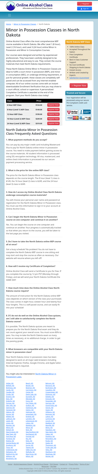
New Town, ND (11, 434)
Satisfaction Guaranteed (79, 78)
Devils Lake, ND (31, 394)
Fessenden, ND (51, 401)
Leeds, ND (9, 421)
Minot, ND (29, 428)
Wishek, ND (50, 456)
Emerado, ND (50, 399)
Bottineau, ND (11, 388)
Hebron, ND (10, 412)
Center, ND (29, 392)
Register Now (78, 85)
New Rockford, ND (32, 432)
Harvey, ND (49, 408)
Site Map (53, 466)
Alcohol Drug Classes (41, 464)
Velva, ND (49, 450)
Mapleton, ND (30, 425)
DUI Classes (54, 464)
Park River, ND (11, 436)
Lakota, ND (49, 417)
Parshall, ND (30, 436)
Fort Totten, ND (31, 403)
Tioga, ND (9, 447)
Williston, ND (10, 456)
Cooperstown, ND (52, 392)
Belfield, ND (10, 386)
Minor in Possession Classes (25, 24)
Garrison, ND (50, 403)
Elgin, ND (9, 399)
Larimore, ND (50, 419)
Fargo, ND (29, 401)
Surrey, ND (29, 445)
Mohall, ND (10, 430)
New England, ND (12, 432)
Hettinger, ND (30, 412)
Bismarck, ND (50, 386)
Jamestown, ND (31, 414)
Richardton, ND (51, 439)
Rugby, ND (49, 441)
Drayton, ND (10, 397)
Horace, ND (10, 414)
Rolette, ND (10, 441)
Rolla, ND (29, 441)
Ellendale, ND (30, 399)
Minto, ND (49, 428)
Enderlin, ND (10, 401)
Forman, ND (10, 403)
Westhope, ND (51, 454)
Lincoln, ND (50, 421)
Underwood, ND (11, 450)
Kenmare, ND (50, 414)
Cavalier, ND (10, 392)
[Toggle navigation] (9, 15)
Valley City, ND (31, 450)
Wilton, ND (29, 456)
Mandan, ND (10, 425)
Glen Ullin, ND (11, 405)
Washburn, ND (51, 452)
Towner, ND (30, 447)
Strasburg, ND (11, 445)
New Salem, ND (51, 432)
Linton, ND (9, 423)
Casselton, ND (50, 390)
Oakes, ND (49, 434)
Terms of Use (84, 464)
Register (84, 4)
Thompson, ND (51, 445)
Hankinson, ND (31, 408)
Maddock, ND (50, 423)
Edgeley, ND (50, 397)
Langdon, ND (30, 419)
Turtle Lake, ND (51, 447)
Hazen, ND (49, 410)
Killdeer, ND (10, 417)
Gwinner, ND (10, 408)
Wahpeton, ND (11, 452)
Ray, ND (28, 439)
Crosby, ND (10, 394)
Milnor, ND (9, 428)
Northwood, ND (31, 434)
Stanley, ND (30, 443)
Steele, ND (49, 443)
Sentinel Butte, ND (12, 443)
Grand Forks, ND (51, 405)
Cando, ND (10, 390)
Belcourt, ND (50, 383)
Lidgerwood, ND (31, 421)
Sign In (84, 8)
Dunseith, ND (30, 397)
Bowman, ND (30, 388)
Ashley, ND (9, 383)
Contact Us (63, 464)
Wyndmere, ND (11, 459)
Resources (45, 466)
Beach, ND (29, 383)
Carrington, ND (31, 390)
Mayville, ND (50, 425)
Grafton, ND (30, 405)
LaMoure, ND (10, 419)
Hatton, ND (30, 410)
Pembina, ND (50, 436)
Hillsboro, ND (50, 412)
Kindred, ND (30, 417)
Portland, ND (10, 439)
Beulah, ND (30, 386)
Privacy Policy (73, 464)
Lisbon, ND (29, 423)
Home (8, 24)
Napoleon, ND (50, 430)
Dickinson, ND (50, 394)
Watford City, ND (12, 454)
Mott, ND (29, 430)
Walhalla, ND (30, 452)
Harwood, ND (10, 410)
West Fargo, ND (31, 454)
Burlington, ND (51, 388)
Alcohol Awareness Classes (23, 464)
